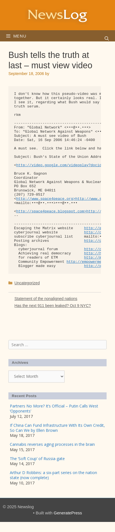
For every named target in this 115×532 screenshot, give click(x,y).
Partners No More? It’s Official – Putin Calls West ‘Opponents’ (54, 408)
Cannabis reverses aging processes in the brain (52, 444)
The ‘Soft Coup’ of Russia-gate (37, 458)
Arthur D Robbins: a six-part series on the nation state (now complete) (53, 475)
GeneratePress (68, 512)
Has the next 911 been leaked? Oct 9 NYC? (52, 305)
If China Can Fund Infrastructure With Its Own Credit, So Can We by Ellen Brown (57, 428)
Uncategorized (27, 283)
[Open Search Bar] (106, 38)
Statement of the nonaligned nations (45, 298)
